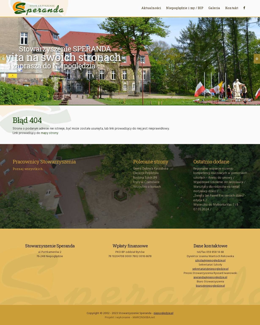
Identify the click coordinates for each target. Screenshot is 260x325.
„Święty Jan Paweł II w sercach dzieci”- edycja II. (219, 198)
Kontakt (231, 8)
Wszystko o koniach (147, 186)
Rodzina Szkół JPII (145, 177)
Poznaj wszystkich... (29, 169)
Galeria (214, 8)
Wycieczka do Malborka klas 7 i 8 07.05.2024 (215, 207)
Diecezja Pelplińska (146, 173)
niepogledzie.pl (163, 313)
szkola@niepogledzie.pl (210, 260)
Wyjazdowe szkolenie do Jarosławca (218, 182)
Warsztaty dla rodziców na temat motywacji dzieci (216, 189)
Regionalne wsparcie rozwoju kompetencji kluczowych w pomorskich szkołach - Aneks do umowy (220, 173)
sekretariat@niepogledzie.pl (210, 269)
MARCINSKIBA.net (144, 317)
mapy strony (49, 133)
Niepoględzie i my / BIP (184, 8)
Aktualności (151, 8)
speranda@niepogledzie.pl (210, 277)
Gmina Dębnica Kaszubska (150, 168)
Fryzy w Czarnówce (146, 182)
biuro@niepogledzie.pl (210, 285)
